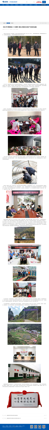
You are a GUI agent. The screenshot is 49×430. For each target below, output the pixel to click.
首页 (3, 4)
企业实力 (26, 4)
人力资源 (35, 4)
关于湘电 (7, 4)
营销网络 (21, 4)
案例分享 (16, 4)
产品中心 (12, 4)
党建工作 (31, 4)
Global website (44, 2)
